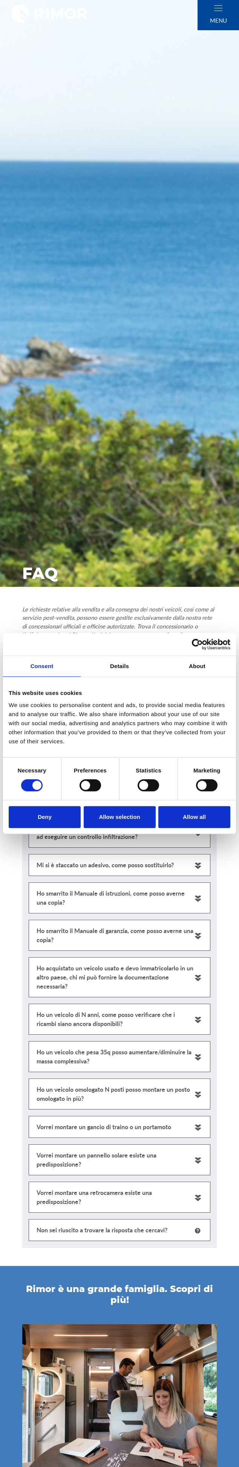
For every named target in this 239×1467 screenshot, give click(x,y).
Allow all (194, 817)
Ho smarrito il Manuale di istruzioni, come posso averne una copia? (111, 898)
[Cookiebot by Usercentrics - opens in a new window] (197, 644)
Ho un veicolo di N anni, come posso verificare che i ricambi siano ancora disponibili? (106, 1019)
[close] (218, 8)
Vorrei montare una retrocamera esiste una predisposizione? (94, 1197)
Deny (45, 817)
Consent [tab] (42, 666)
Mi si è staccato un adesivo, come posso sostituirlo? (105, 864)
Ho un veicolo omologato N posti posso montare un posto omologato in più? (113, 1094)
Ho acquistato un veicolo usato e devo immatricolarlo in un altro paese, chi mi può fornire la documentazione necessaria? (115, 977)
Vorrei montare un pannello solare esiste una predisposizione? (96, 1159)
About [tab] (197, 666)
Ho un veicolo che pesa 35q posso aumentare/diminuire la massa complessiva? (114, 1056)
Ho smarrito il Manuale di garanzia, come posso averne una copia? (115, 935)
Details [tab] (119, 666)
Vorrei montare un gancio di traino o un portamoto (104, 1126)
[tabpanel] (119, 981)
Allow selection (119, 817)
